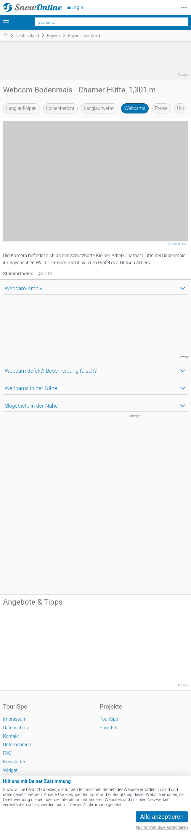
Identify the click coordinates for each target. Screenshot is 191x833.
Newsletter (14, 762)
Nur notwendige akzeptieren (162, 827)
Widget (10, 770)
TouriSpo (109, 719)
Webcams (134, 108)
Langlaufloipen (21, 108)
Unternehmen (17, 744)
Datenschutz (16, 728)
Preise (161, 108)
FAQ (7, 753)
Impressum (15, 719)
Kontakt (11, 736)
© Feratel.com (177, 244)
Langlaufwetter (99, 108)
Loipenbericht (60, 108)
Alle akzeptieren (162, 816)
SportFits (109, 728)
